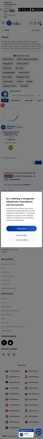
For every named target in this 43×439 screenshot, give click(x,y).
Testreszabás (21, 235)
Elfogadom (21, 228)
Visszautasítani (22, 240)
